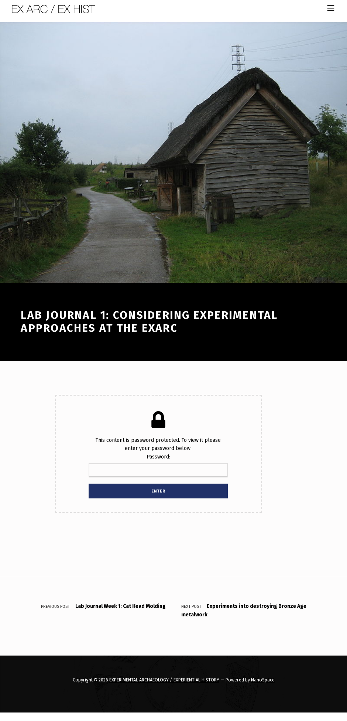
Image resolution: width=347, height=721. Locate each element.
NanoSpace (263, 680)
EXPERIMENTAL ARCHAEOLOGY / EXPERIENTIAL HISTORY (164, 680)
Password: (158, 465)
